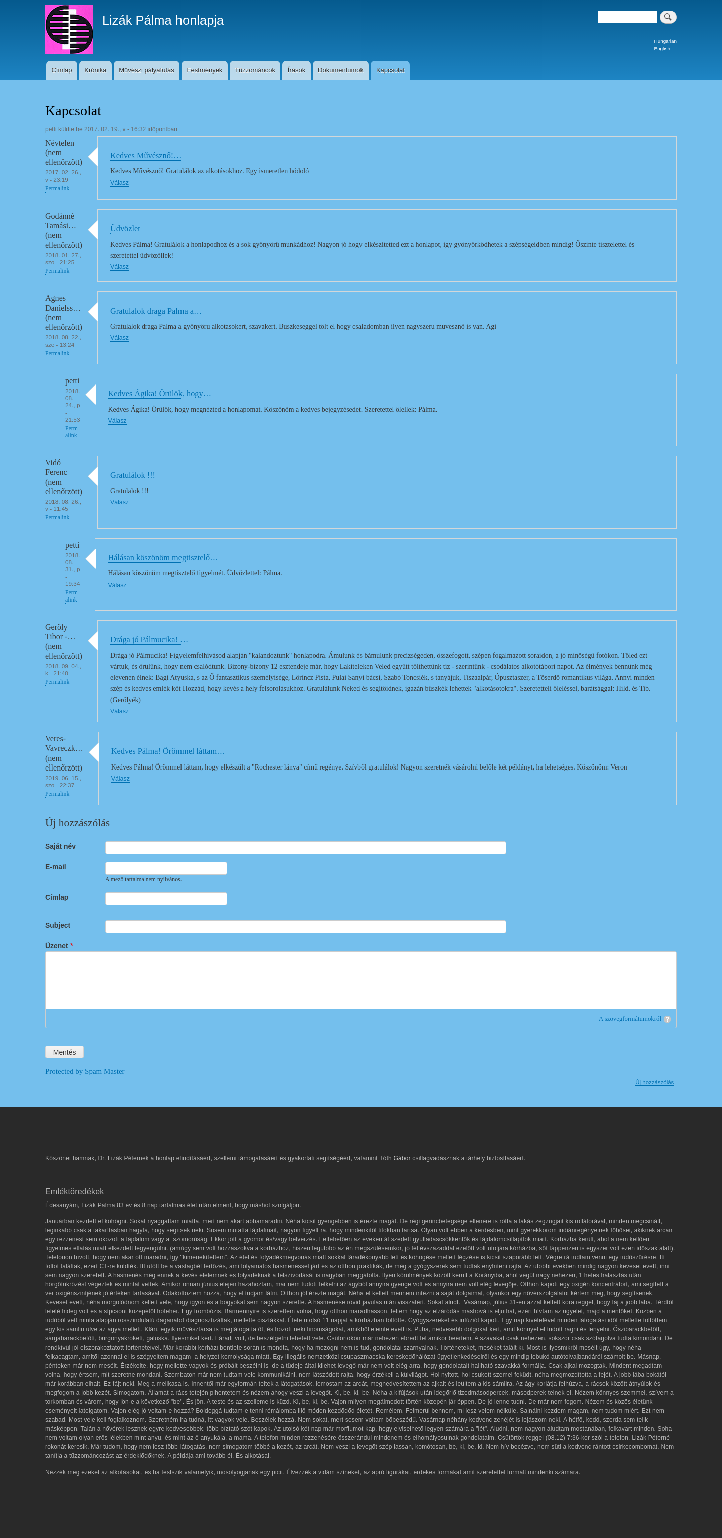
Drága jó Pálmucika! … (149, 639)
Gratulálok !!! (132, 475)
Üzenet (56, 946)
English (662, 48)
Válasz (119, 182)
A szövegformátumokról (630, 1018)
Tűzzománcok (255, 70)
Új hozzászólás (654, 1082)
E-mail (55, 867)
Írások (296, 70)
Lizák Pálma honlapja (163, 20)
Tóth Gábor (395, 1158)
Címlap (61, 70)
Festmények (205, 70)
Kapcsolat (390, 70)
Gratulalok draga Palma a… (156, 311)
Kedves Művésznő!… (146, 155)
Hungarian (665, 41)
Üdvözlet (125, 228)
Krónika (95, 70)
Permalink (57, 188)
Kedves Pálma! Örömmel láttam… (168, 751)
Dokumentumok (341, 70)
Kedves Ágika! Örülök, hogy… (159, 393)
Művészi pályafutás (146, 70)
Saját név (60, 846)
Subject (57, 925)
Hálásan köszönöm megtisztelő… (163, 557)
